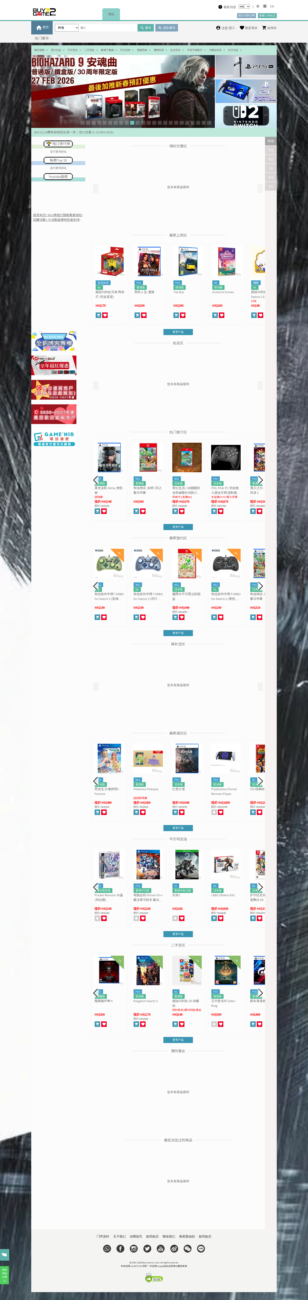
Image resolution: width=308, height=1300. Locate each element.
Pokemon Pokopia (145, 789)
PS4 (270, 177)
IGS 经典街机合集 (262, 789)
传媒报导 (136, 1236)
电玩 (111, 14)
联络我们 (169, 1236)
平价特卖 (73, 50)
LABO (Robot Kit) (223, 895)
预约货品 (56, 50)
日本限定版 (103, 890)
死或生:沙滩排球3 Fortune (106, 791)
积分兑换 (233, 50)
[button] (83, 123)
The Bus (178, 292)
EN (272, 6)
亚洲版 (101, 784)
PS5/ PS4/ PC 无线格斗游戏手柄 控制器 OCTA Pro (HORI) (225, 490)
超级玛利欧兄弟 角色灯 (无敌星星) (109, 294)
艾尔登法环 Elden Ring (223, 1003)
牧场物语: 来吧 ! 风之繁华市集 (147, 490)
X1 (175, 886)
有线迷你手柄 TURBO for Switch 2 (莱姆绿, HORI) (109, 596)
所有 (271, 141)
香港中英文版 (182, 890)
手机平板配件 (194, 50)
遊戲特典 (142, 50)
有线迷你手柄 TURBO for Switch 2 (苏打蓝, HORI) (148, 596)
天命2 (176, 895)
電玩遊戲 (39, 50)
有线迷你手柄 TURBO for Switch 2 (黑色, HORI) (226, 596)
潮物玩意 (159, 50)
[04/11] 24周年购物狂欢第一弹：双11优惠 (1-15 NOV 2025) (74, 132)
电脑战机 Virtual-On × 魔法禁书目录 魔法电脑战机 (148, 897)
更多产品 (178, 332)
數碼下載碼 (107, 50)
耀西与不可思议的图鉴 (186, 596)
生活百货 (175, 50)
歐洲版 (179, 287)
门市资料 (103, 1236)
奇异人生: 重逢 (144, 292)
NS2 (271, 159)
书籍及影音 (215, 50)
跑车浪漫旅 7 (259, 1001)
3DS (99, 886)
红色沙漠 (178, 789)
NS (271, 168)
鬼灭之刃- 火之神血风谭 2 (263, 490)
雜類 (256, 283)
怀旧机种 (125, 50)
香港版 (141, 287)
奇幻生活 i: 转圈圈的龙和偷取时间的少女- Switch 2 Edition (187, 490)
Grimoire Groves (223, 292)
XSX (271, 186)
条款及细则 (187, 1236)
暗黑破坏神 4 (103, 1001)
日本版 (178, 483)
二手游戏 (89, 50)
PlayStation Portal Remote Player (224, 791)
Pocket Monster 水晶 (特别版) (108, 897)
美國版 (101, 996)
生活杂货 (103, 283)
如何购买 (152, 1236)
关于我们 (119, 1236)
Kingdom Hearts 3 (145, 1001)
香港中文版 (142, 890)
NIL (99, 287)
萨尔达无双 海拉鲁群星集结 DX (264, 897)
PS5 (270, 150)
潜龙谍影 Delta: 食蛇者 (108, 490)
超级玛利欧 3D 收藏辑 (185, 1003)
